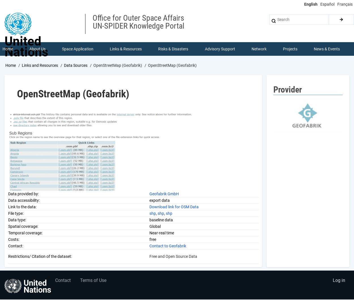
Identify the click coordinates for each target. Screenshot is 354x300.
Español (327, 4)
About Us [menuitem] (37, 49)
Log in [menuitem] (338, 281)
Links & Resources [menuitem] (126, 49)
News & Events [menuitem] (327, 49)
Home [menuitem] (8, 49)
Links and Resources (40, 66)
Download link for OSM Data (174, 207)
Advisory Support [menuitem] (220, 49)
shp (152, 213)
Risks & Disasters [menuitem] (173, 49)
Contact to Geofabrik (167, 246)
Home (10, 66)
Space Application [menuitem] (77, 49)
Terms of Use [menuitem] (94, 281)
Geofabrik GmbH (164, 194)
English (310, 4)
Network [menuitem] (259, 49)
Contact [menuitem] (63, 281)
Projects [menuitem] (290, 49)
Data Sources (75, 66)
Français (345, 4)
